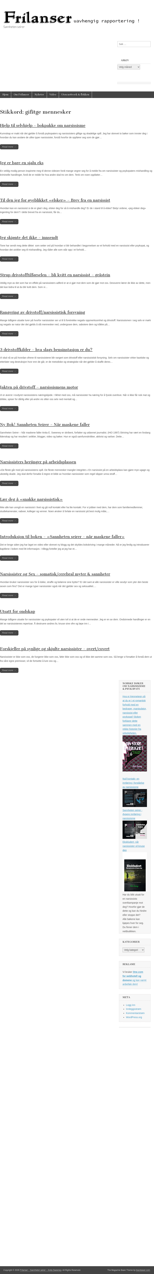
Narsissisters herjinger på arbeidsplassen (38, 462)
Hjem (5, 94)
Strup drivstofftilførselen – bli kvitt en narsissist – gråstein (55, 275)
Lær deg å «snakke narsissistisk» (31, 499)
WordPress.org (134, 1017)
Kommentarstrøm (135, 1013)
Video (53, 94)
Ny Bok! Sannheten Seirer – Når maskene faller (45, 424)
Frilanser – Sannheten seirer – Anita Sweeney (40, 1270)
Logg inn (130, 1005)
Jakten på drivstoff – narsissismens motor (39, 387)
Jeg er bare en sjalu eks (21, 162)
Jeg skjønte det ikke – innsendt (29, 237)
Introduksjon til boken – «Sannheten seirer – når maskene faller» (62, 536)
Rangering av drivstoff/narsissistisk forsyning (42, 312)
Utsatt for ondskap (17, 611)
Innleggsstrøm (133, 1009)
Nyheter (39, 94)
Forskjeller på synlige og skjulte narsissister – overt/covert (55, 648)
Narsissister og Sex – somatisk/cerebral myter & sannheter (55, 574)
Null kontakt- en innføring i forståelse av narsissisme (133, 782)
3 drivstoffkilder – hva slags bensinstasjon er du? (46, 349)
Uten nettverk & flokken (75, 94)
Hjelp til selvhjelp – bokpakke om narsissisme (42, 125)
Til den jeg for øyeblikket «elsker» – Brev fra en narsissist (55, 200)
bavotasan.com (143, 1270)
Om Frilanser (21, 94)
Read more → (9, 147)
